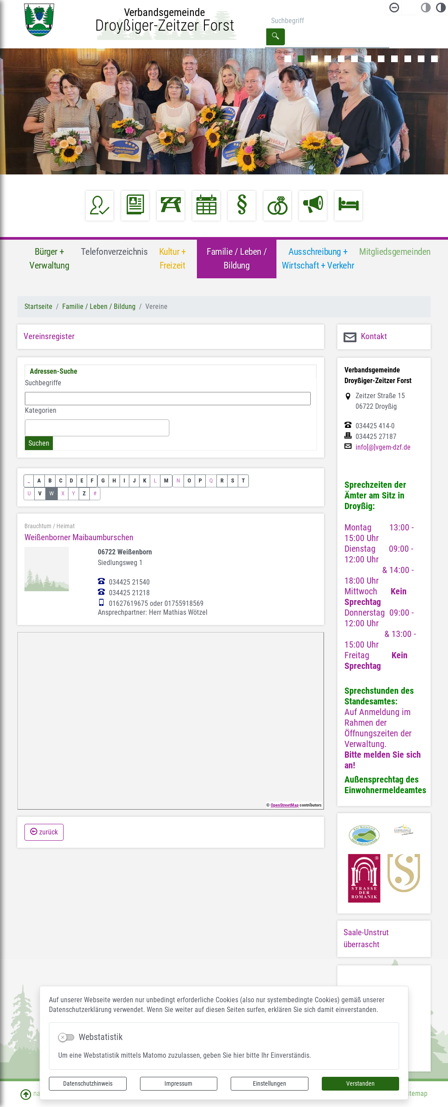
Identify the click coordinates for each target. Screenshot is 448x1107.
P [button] (200, 480)
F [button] (92, 480)
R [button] (222, 480)
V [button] (40, 493)
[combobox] (97, 427)
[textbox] (30, 427)
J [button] (134, 480)
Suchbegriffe (43, 383)
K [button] (144, 480)
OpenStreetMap (285, 805)
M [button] (166, 480)
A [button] (39, 480)
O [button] (189, 480)
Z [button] (84, 493)
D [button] (71, 480)
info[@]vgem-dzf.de (383, 447)
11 (421, 58)
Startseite (38, 306)
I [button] (124, 480)
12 (434, 58)
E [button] (81, 480)
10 (407, 58)
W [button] (51, 493)
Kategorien (40, 410)
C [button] (60, 480)
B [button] (50, 480)
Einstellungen (269, 1083)
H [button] (114, 480)
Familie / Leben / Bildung (99, 306)
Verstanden (360, 1083)
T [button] (243, 480)
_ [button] (29, 480)
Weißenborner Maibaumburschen (78, 537)
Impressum (178, 1083)
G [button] (103, 480)
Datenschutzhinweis (87, 1083)
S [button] (232, 480)
